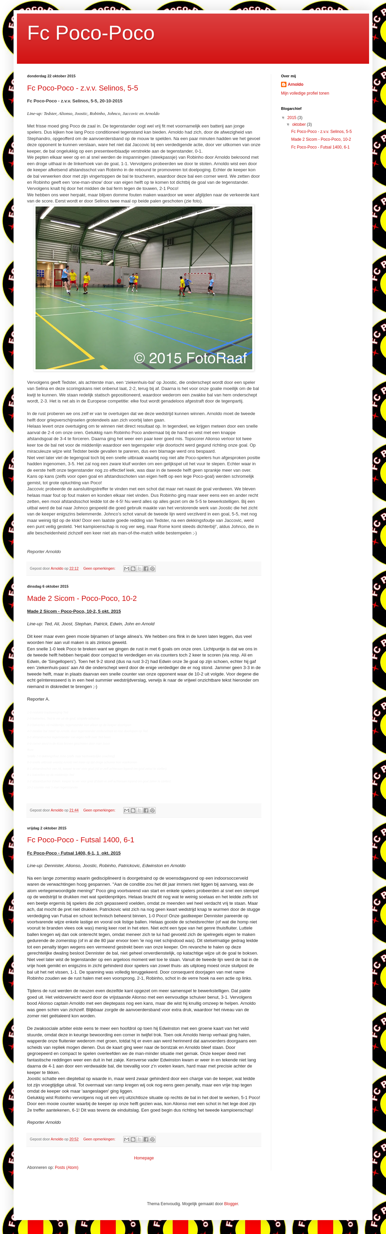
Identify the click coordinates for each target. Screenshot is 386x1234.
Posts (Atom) (66, 1167)
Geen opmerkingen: (99, 568)
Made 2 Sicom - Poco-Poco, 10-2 (82, 598)
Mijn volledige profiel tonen (305, 93)
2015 (292, 117)
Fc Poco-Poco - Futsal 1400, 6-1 (80, 840)
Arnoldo (295, 84)
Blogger (231, 1203)
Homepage (144, 1158)
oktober (299, 124)
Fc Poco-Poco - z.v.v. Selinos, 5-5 (82, 88)
